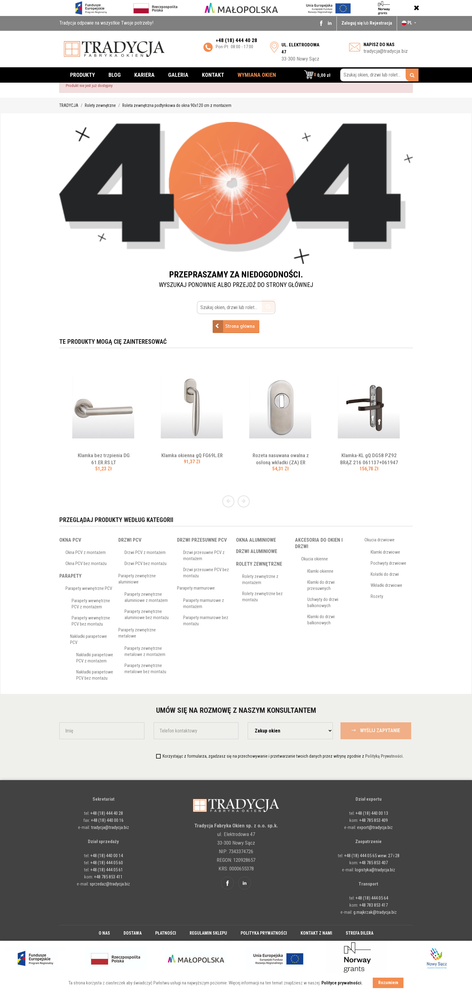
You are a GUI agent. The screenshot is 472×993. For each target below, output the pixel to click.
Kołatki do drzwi (385, 574)
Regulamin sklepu (208, 933)
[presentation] (111, 756)
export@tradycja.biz (375, 827)
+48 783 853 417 (373, 905)
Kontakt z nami (316, 933)
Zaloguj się (352, 23)
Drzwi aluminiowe (256, 551)
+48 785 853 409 (373, 820)
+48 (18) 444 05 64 (372, 898)
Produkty (82, 75)
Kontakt (213, 75)
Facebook (321, 23)
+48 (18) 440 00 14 (106, 855)
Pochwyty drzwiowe (388, 563)
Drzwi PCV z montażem (145, 552)
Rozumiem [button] (388, 982)
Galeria (178, 75)
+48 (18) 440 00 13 (372, 813)
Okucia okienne (314, 559)
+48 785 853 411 (108, 877)
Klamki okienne (320, 571)
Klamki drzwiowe (385, 552)
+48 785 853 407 (373, 862)
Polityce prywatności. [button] (342, 983)
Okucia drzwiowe (379, 540)
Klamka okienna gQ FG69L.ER (192, 455)
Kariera (144, 75)
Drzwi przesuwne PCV (202, 540)
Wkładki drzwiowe (386, 585)
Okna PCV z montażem (85, 552)
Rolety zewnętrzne (259, 564)
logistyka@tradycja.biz (375, 870)
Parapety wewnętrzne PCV (88, 588)
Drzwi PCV (129, 540)
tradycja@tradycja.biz (386, 51)
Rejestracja (381, 23)
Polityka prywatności (264, 933)
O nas (104, 933)
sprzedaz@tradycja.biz (110, 884)
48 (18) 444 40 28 (237, 40)
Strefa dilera (359, 933)
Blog (114, 75)
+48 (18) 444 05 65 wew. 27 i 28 (371, 855)
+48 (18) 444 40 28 (106, 813)
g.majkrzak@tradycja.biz (375, 912)
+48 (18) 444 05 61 (106, 870)
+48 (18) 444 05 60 (106, 862)
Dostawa (133, 933)
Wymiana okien (257, 75)
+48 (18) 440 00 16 (107, 820)
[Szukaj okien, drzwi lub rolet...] (379, 75)
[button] (317, 75)
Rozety (377, 596)
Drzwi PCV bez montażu (145, 563)
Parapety (70, 576)
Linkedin (330, 23)
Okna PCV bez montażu (86, 563)
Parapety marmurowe (196, 588)
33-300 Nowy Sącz (300, 52)
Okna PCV (70, 540)
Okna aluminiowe (256, 540)
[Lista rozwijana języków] (409, 23)
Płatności (165, 933)
